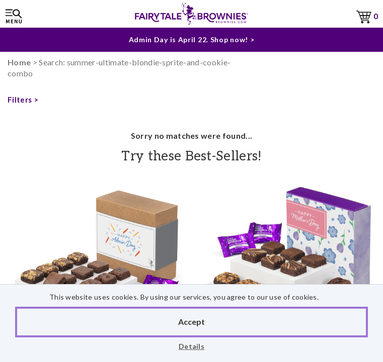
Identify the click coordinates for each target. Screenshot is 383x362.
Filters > (23, 99)
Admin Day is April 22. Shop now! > (192, 39)
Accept (191, 321)
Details (191, 346)
